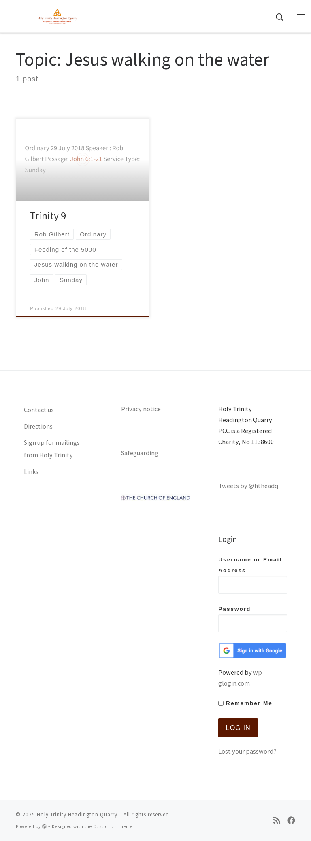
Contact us (39, 410)
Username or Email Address (252, 575)
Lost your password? (247, 751)
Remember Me (245, 703)
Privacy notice (141, 409)
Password (252, 619)
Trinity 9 (48, 215)
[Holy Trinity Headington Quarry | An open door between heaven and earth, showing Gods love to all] (57, 15)
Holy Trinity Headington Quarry (77, 814)
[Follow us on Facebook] (291, 820)
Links (31, 471)
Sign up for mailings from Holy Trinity (52, 448)
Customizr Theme (112, 826)
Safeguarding (139, 453)
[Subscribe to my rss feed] (276, 820)
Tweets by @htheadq (248, 486)
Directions (38, 426)
